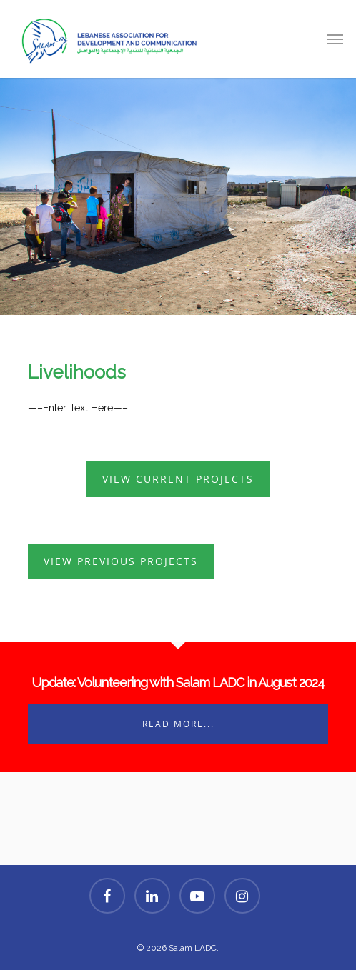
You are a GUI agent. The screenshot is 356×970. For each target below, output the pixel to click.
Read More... (178, 724)
